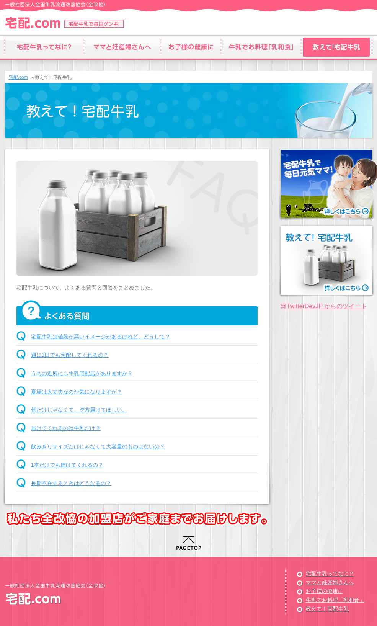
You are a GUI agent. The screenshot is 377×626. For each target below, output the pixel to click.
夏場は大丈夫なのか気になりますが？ (76, 392)
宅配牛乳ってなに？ (330, 573)
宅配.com (18, 77)
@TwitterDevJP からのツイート (324, 306)
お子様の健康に (324, 591)
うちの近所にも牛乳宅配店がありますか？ (82, 373)
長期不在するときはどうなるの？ (71, 483)
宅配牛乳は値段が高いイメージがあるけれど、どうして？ (100, 336)
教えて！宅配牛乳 (327, 609)
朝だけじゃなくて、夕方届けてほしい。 (79, 410)
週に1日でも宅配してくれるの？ (70, 355)
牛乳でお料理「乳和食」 (335, 600)
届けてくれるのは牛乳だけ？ (66, 428)
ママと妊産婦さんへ (330, 582)
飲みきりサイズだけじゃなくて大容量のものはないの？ (98, 446)
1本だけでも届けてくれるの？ (67, 465)
